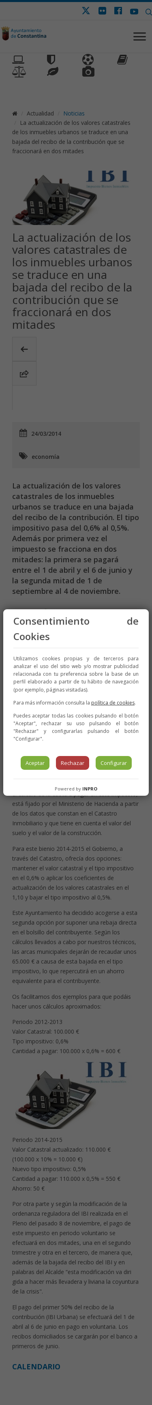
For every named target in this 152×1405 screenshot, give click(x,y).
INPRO (89, 789)
